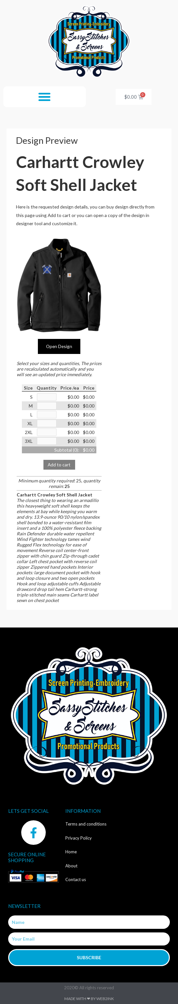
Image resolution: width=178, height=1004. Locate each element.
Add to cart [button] (59, 464)
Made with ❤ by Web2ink (89, 998)
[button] (44, 97)
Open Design (59, 346)
